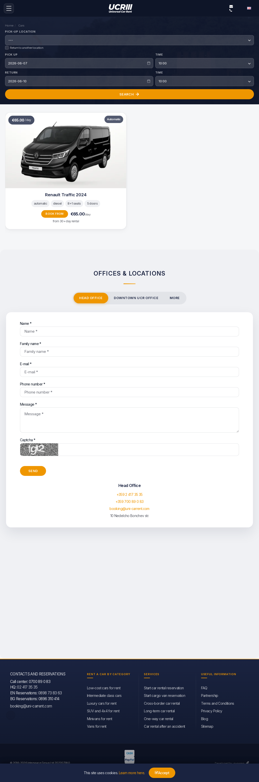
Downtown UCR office (136, 297)
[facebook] (10, 714)
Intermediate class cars (104, 695)
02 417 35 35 (27, 686)
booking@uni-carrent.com (231, 6)
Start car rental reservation (164, 687)
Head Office (91, 297)
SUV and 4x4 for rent (103, 710)
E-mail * (129, 368)
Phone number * (129, 388)
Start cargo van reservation (164, 695)
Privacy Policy (211, 710)
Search (129, 93)
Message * (129, 416)
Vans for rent (96, 725)
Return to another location (24, 47)
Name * (129, 328)
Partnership (209, 695)
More (175, 297)
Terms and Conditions (217, 702)
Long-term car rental (159, 710)
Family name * (129, 348)
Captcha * (129, 446)
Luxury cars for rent (101, 702)
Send (33, 470)
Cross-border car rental (162, 702)
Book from (54, 213)
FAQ (204, 687)
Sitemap (207, 725)
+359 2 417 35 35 (130, 494)
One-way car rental (158, 718)
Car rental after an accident (164, 725)
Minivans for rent (99, 718)
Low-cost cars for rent (103, 687)
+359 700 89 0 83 (130, 501)
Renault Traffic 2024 (66, 194)
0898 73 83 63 (50, 692)
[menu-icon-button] (9, 8)
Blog (204, 718)
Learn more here (131, 773)
